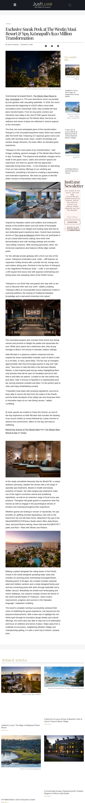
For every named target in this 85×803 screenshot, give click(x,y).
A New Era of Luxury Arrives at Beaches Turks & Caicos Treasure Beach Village (71, 134)
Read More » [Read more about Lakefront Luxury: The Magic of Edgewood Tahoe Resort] (5, 730)
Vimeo (23, 433)
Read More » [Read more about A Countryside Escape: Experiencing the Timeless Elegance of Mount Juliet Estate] (48, 796)
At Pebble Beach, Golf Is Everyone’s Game (72, 171)
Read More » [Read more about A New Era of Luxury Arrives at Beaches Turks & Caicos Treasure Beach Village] (48, 724)
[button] (15, 5)
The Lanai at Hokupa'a (24, 235)
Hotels (8, 23)
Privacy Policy (75, 230)
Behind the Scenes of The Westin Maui (23, 430)
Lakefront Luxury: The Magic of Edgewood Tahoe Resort (72, 93)
